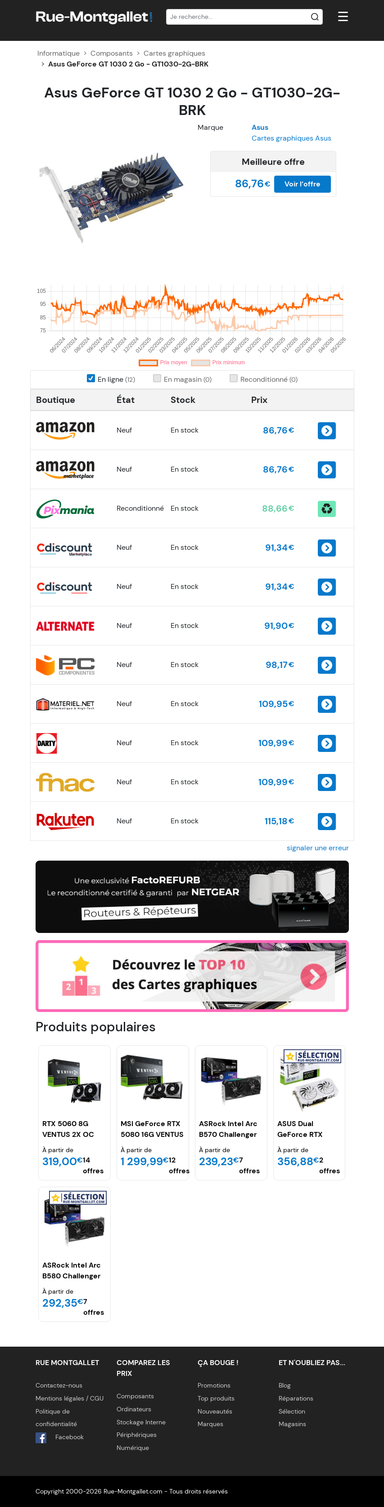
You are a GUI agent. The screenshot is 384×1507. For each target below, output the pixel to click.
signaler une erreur (318, 848)
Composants (111, 53)
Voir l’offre (303, 184)
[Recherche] (244, 17)
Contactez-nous (59, 1385)
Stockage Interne (141, 1422)
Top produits (216, 1398)
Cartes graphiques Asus (291, 138)
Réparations (296, 1398)
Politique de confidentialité (56, 1417)
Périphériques (137, 1435)
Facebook (60, 1437)
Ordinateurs (134, 1409)
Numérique (133, 1448)
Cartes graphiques (174, 53)
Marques (210, 1424)
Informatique (58, 53)
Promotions (214, 1385)
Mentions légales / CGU (70, 1398)
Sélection (292, 1411)
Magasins (292, 1424)
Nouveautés (215, 1411)
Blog (285, 1385)
